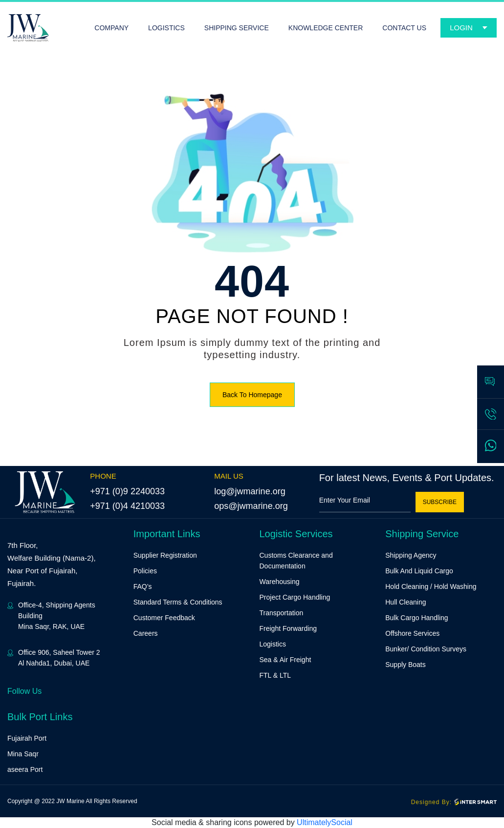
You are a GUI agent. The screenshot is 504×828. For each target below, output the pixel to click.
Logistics (273, 644)
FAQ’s (142, 586)
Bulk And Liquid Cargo (419, 571)
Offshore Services (412, 633)
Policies (145, 571)
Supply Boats (405, 664)
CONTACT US (404, 28)
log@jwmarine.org (249, 491)
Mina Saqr (23, 754)
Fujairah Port (26, 738)
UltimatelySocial (324, 822)
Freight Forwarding (288, 628)
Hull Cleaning (405, 602)
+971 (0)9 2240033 (127, 491)
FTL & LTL (275, 675)
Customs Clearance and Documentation (296, 560)
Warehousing (280, 582)
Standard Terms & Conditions (177, 602)
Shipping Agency (410, 555)
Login (461, 27)
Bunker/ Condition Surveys (425, 649)
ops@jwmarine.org (250, 506)
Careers (145, 633)
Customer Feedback (164, 618)
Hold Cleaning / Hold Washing (430, 586)
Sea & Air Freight (285, 660)
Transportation (282, 613)
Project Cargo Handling (295, 597)
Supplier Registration (165, 555)
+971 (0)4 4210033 (127, 506)
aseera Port (25, 769)
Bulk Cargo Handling (416, 618)
